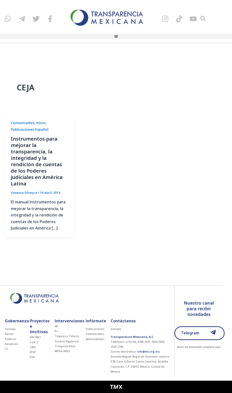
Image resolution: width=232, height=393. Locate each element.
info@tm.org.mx (148, 351)
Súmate (116, 329)
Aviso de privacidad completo (195, 347)
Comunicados (22, 122)
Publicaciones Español (30, 129)
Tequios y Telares (67, 336)
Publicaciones (95, 329)
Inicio (40, 122)
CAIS (33, 347)
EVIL (32, 357)
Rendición (11, 344)
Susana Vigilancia (67, 341)
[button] (116, 37)
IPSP (33, 352)
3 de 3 (34, 342)
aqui (218, 347)
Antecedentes (95, 339)
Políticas (10, 339)
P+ (56, 331)
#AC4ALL (35, 337)
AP (56, 326)
